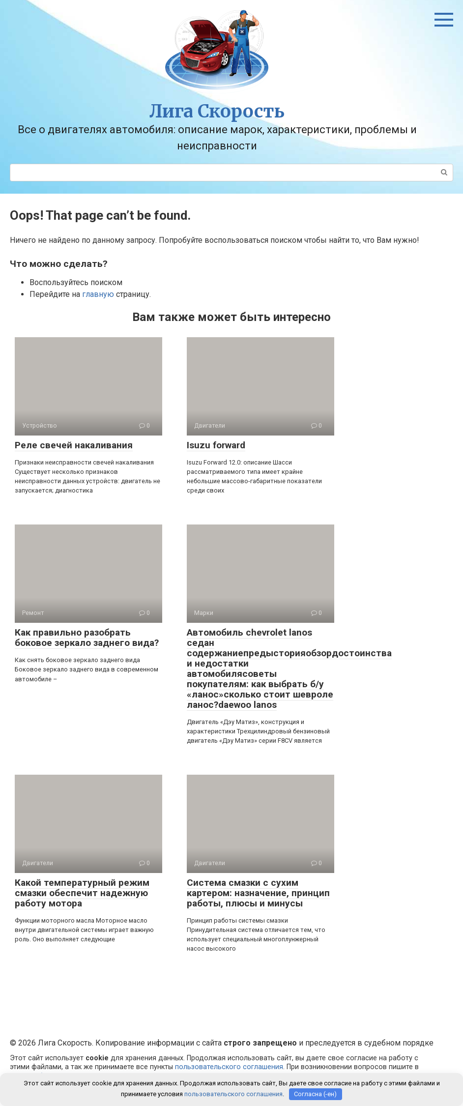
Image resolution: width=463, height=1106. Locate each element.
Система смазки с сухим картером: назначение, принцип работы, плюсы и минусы (258, 893)
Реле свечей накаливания (74, 445)
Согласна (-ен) (315, 1094)
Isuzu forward (216, 445)
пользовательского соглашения (229, 1067)
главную (98, 294)
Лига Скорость (217, 111)
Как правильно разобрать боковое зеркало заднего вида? (87, 637)
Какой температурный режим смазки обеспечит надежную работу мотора (82, 893)
